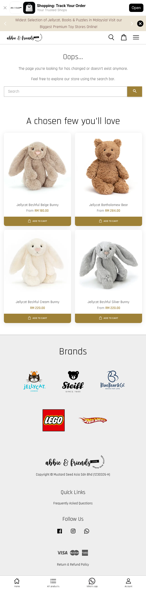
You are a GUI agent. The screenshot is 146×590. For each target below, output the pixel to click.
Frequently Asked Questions (73, 503)
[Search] (65, 91)
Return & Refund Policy (73, 564)
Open (136, 7)
